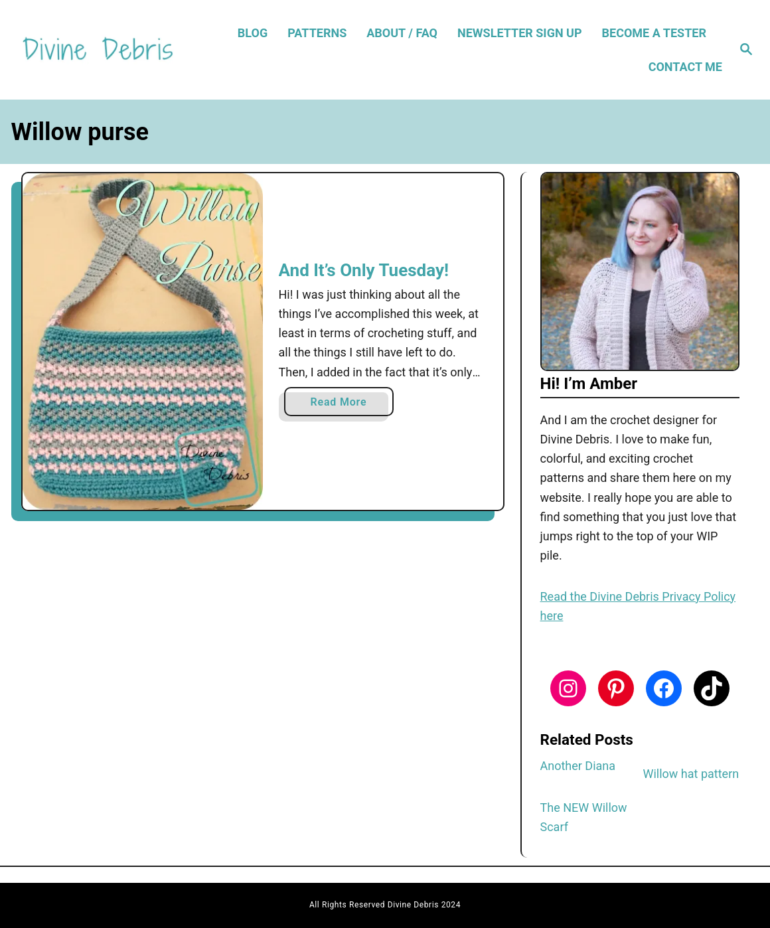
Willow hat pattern (691, 774)
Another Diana (578, 766)
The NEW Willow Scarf (583, 817)
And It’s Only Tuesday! (364, 270)
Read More (342, 404)
